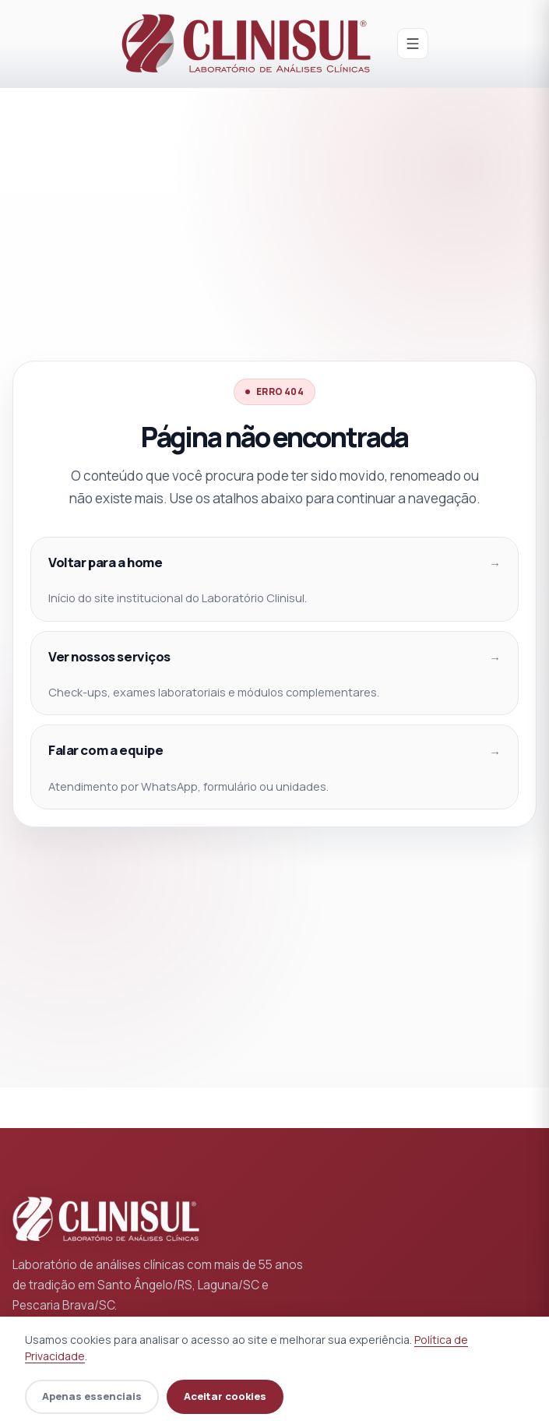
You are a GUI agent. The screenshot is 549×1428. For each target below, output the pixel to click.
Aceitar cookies (225, 1396)
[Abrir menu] (412, 43)
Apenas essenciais (92, 1396)
